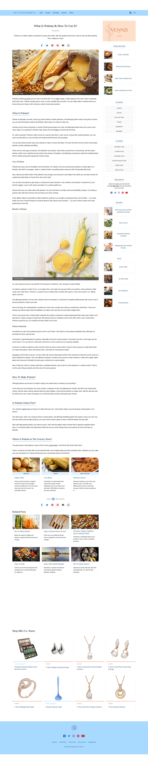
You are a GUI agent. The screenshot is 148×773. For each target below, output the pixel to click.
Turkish (55, 473)
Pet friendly (123, 291)
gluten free (26, 409)
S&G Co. (82, 746)
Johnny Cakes (19, 478)
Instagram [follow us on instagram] (73, 735)
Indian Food (119, 165)
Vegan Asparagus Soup (123, 90)
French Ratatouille (123, 66)
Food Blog (56, 13)
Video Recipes (119, 46)
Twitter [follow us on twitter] (69, 735)
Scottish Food (119, 152)
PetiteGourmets (25, 13)
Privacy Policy (72, 742)
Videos (71, 13)
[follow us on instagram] (119, 193)
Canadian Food (119, 147)
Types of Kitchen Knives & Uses (55, 531)
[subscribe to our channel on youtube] (126, 193)
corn (39, 119)
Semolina (15, 355)
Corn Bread (47, 478)
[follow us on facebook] (112, 193)
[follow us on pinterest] (123, 193)
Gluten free (123, 279)
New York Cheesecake (123, 78)
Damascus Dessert (79, 478)
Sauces (119, 113)
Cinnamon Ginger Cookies (123, 235)
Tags (119, 259)
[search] (130, 12)
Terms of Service (82, 742)
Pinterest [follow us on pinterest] (78, 735)
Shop (41, 13)
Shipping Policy (92, 742)
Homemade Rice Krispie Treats (123, 247)
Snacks (119, 108)
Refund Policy (62, 742)
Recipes (47, 13)
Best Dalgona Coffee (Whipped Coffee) (123, 211)
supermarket (53, 445)
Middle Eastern (85, 473)
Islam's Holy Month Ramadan (54, 564)
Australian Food (119, 156)
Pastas (119, 122)
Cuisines (64, 13)
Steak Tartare (123, 54)
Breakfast (119, 131)
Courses (119, 102)
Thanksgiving (123, 303)
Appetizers (119, 127)
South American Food (119, 161)
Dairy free (123, 267)
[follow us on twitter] (115, 193)
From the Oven (119, 117)
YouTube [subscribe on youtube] (83, 735)
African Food (119, 170)
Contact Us (54, 742)
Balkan (56, 130)
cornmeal (27, 99)
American (26, 473)
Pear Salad (123, 223)
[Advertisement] (74, 5)
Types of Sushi (19, 564)
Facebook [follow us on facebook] (64, 735)
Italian (58, 99)
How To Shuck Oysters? (81, 564)
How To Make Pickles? (22, 531)
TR (134, 12)
